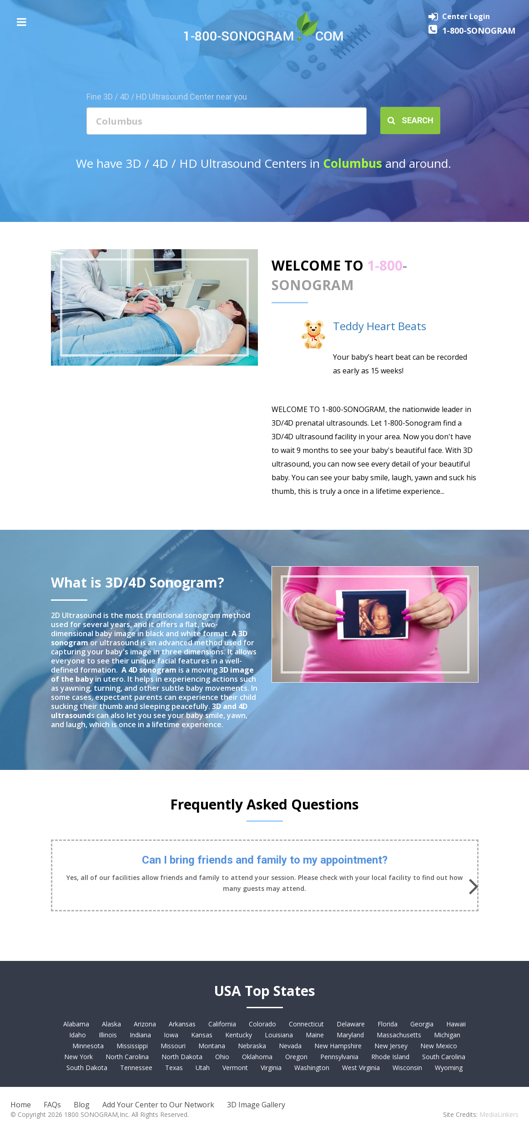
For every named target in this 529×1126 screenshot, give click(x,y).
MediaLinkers (499, 1114)
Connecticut (306, 1024)
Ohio (222, 1056)
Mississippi (132, 1045)
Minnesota (88, 1045)
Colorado (262, 1024)
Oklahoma (257, 1056)
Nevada (290, 1045)
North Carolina (127, 1056)
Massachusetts (399, 1034)
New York (78, 1056)
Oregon (296, 1056)
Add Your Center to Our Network (158, 1105)
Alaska (111, 1024)
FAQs (52, 1105)
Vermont (235, 1067)
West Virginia (361, 1067)
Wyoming (449, 1067)
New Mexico (438, 1045)
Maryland (350, 1034)
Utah (203, 1067)
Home (20, 1105)
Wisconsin (407, 1067)
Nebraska (252, 1045)
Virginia (271, 1067)
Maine (315, 1034)
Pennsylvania (339, 1056)
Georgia (421, 1024)
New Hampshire (338, 1045)
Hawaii (456, 1024)
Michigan (447, 1034)
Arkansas (182, 1024)
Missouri (173, 1045)
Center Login (466, 16)
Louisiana (279, 1034)
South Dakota (86, 1067)
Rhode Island (390, 1056)
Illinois (108, 1034)
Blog (82, 1105)
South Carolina (443, 1056)
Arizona (145, 1024)
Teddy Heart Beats (379, 325)
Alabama (76, 1024)
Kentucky (238, 1034)
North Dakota (181, 1056)
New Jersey (391, 1045)
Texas (174, 1067)
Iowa (171, 1034)
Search (410, 120)
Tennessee (136, 1067)
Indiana (140, 1034)
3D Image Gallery (256, 1105)
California (222, 1024)
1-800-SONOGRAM (478, 30)
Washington (311, 1067)
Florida (388, 1024)
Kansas (201, 1034)
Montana (211, 1045)
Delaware (351, 1024)
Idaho (77, 1034)
